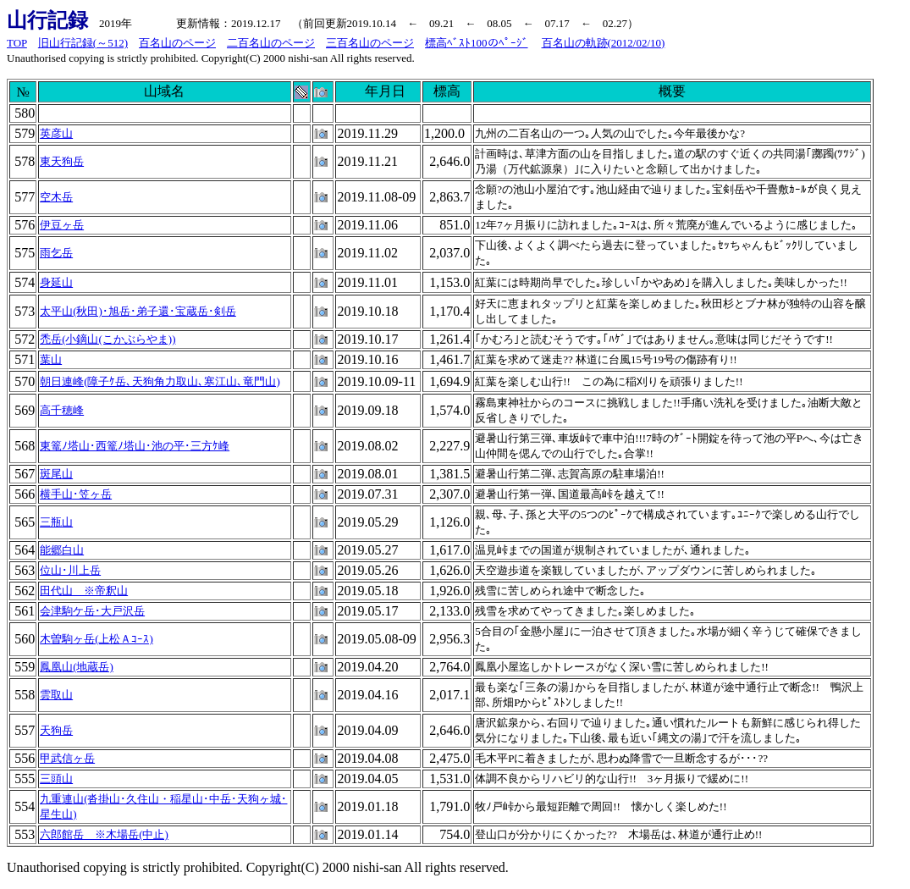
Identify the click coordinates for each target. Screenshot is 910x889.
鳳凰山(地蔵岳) (76, 666)
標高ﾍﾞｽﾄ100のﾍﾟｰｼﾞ (476, 42)
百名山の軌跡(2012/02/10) (603, 42)
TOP (17, 42)
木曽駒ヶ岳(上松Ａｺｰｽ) (96, 638)
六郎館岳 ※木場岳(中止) (104, 834)
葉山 (51, 359)
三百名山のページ (370, 42)
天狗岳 (56, 730)
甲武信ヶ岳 (67, 758)
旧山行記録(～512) (83, 42)
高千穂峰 (62, 410)
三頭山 (56, 778)
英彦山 (56, 133)
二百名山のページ (271, 42)
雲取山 (56, 694)
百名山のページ (177, 42)
